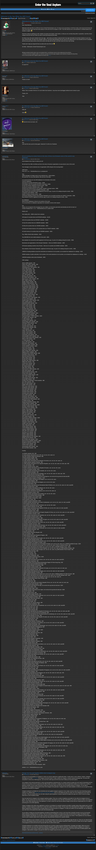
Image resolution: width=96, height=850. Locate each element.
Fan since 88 (4, 75)
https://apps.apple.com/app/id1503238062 (44, 792)
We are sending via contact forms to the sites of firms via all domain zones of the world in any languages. (48, 156)
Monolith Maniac (5, 29)
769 (5, 69)
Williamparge (26, 774)
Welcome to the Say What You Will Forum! (15, 16)
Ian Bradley (57, 845)
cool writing (35, 778)
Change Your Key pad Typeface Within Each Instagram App (38, 773)
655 (5, 108)
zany (3, 67)
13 (5, 78)
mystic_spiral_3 (5, 105)
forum (50, 55)
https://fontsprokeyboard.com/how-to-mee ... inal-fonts (32, 832)
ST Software (43, 845)
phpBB (44, 846)
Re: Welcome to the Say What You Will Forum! (35, 61)
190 (5, 150)
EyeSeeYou (4, 130)
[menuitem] (48, 9)
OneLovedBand (5, 147)
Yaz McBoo (26, 88)
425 (5, 97)
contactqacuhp (5, 156)
